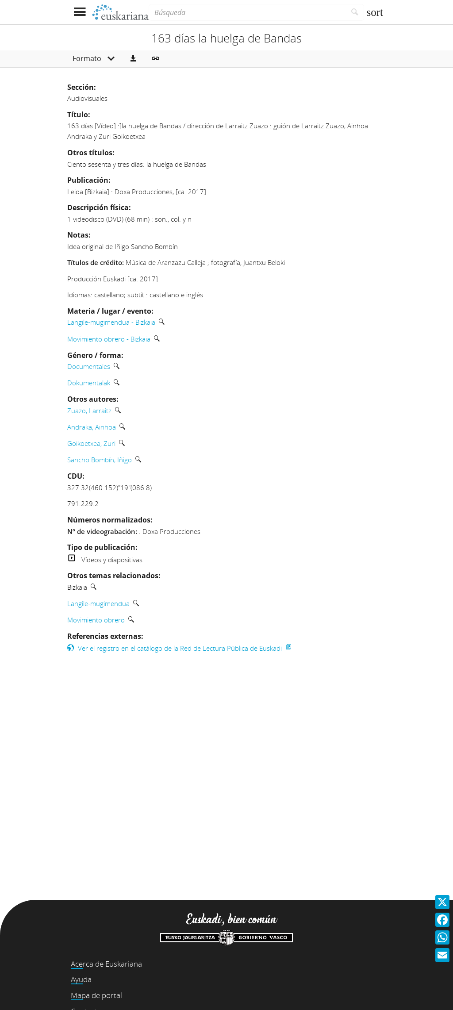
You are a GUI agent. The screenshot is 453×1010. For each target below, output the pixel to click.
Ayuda (81, 979)
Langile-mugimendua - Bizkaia (111, 322)
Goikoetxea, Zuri (91, 443)
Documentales (88, 366)
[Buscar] (355, 12)
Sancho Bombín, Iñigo (99, 459)
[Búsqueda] (247, 12)
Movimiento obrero (96, 619)
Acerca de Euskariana (106, 964)
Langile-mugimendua (98, 603)
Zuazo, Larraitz (89, 410)
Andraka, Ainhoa (91, 426)
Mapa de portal (96, 995)
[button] (133, 58)
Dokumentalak (88, 382)
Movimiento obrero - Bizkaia (108, 338)
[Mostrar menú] (79, 12)
